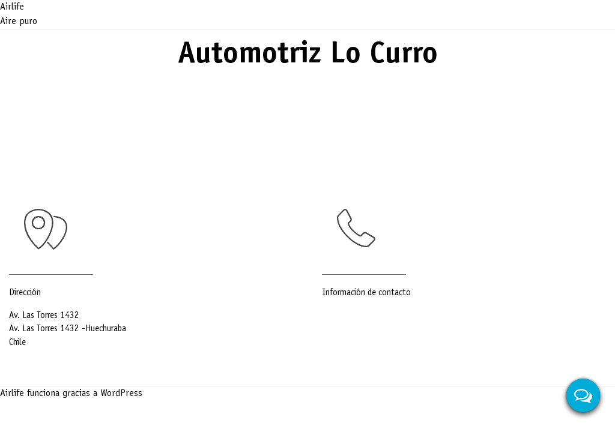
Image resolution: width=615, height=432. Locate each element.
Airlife (12, 7)
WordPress (121, 393)
